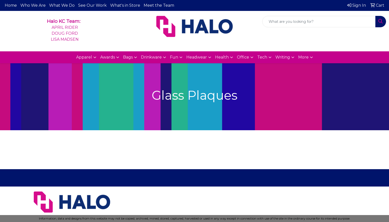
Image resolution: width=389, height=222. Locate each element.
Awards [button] (107, 57)
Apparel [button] (84, 57)
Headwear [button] (196, 57)
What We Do (62, 5)
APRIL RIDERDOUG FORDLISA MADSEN (65, 33)
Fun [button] (174, 57)
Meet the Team (159, 5)
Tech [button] (262, 57)
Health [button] (222, 57)
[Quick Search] (319, 21)
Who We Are (33, 5)
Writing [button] (282, 57)
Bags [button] (128, 57)
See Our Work (92, 5)
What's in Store (125, 5)
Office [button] (243, 57)
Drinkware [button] (151, 57)
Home (11, 5)
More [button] (303, 57)
